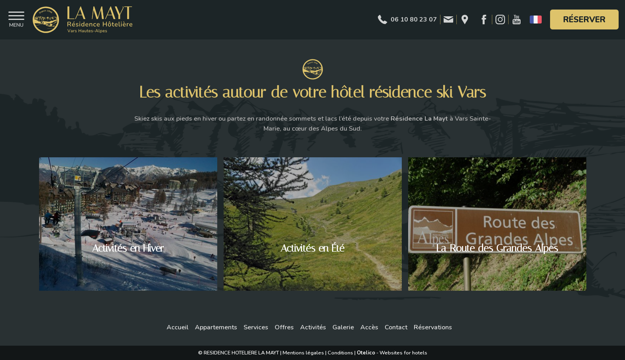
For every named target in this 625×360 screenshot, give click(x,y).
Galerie (343, 327)
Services (256, 327)
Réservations (433, 327)
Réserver (584, 19)
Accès (369, 327)
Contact (396, 327)
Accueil (178, 327)
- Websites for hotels (392, 352)
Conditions (340, 352)
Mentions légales (303, 352)
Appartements (216, 327)
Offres (284, 327)
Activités (313, 327)
